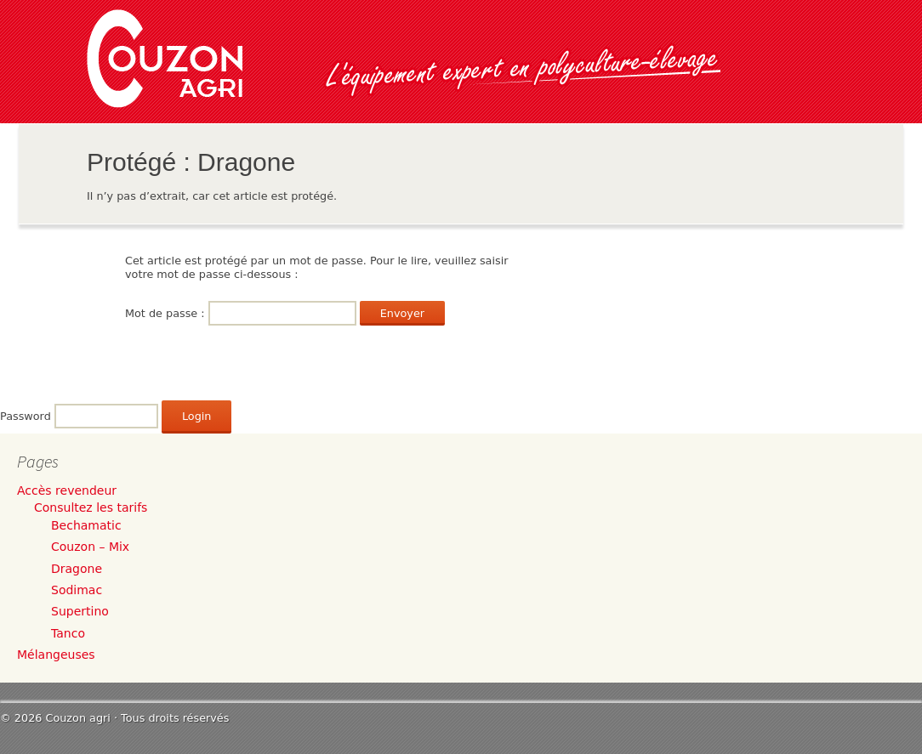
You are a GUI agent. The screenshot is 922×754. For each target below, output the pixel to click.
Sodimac (76, 590)
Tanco (68, 633)
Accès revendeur (67, 490)
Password (25, 416)
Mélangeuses (56, 654)
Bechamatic (86, 525)
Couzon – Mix (90, 546)
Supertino (80, 611)
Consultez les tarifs (90, 507)
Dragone (76, 568)
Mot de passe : (240, 313)
